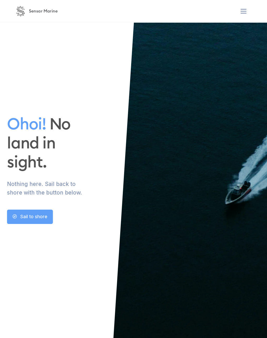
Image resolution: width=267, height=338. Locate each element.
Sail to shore (24, 216)
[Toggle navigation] (243, 11)
